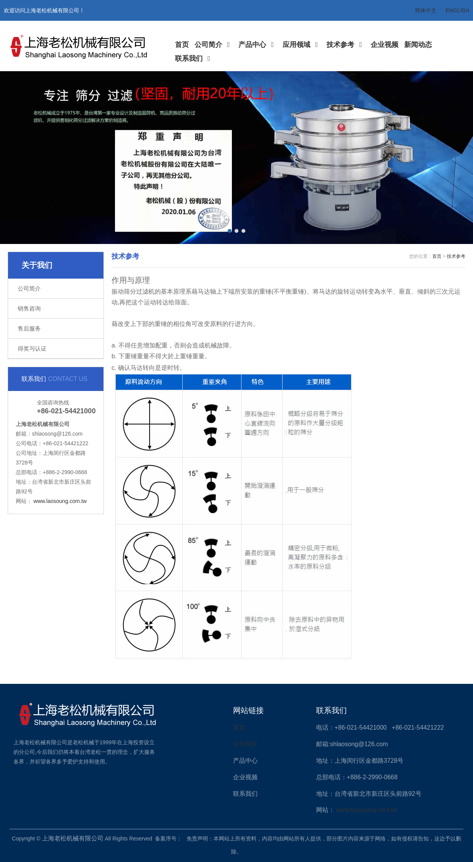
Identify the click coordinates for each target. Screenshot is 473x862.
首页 (182, 44)
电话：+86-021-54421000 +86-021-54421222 (380, 727)
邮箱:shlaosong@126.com (352, 744)
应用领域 (302, 44)
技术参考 (345, 44)
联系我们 (194, 58)
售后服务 (29, 328)
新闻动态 (418, 44)
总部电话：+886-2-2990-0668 (357, 777)
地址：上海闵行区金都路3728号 (360, 760)
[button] (230, 231)
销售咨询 (29, 308)
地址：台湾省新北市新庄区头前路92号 (368, 793)
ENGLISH (457, 10)
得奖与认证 (32, 348)
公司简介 (214, 44)
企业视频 (384, 44)
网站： (326, 810)
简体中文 (425, 10)
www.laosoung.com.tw (60, 501)
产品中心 (257, 44)
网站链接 (248, 710)
